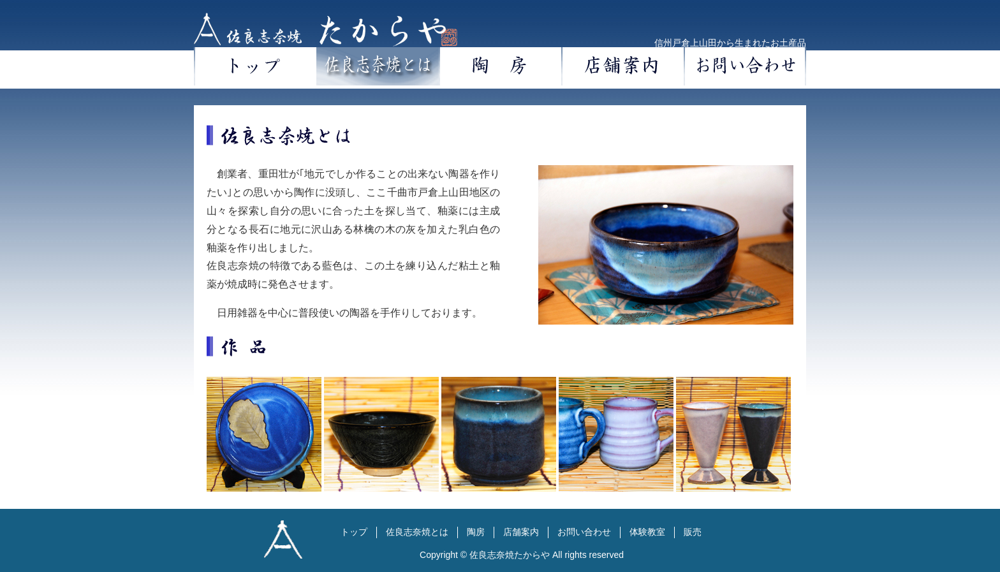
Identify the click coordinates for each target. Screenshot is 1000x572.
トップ (255, 66)
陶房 (500, 66)
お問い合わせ (745, 66)
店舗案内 (622, 66)
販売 (693, 532)
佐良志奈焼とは (377, 66)
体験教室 (647, 532)
